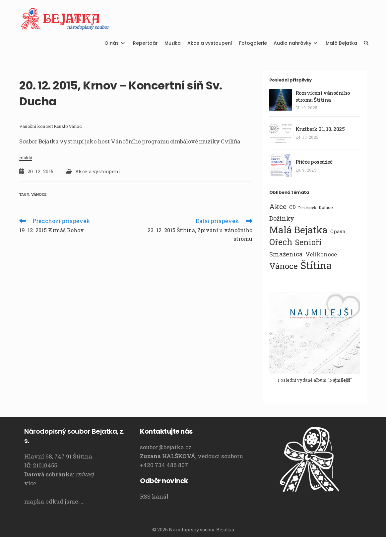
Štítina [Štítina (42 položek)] (316, 265)
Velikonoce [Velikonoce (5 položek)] (321, 254)
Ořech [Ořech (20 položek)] (280, 242)
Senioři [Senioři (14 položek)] (308, 242)
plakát (25, 158)
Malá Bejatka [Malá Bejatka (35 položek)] (298, 229)
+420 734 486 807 (164, 465)
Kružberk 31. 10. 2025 (320, 129)
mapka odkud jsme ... (53, 501)
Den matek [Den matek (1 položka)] (307, 207)
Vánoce (38, 194)
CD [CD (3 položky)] (292, 207)
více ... (32, 483)
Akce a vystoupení (98, 171)
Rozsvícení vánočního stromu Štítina (322, 96)
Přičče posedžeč (314, 161)
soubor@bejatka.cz (165, 447)
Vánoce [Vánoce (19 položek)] (283, 266)
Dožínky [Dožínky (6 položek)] (281, 218)
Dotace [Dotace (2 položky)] (326, 207)
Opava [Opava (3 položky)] (337, 231)
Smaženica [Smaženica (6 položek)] (286, 254)
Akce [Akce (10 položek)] (278, 206)
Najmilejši (339, 380)
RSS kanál (154, 496)
